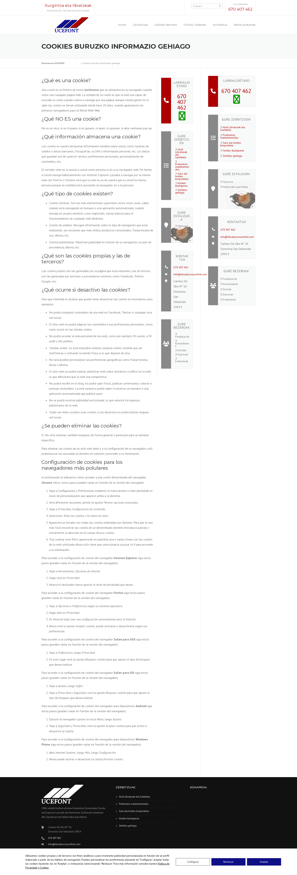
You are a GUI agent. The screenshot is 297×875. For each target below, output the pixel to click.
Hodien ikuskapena (181, 184)
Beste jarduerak (245, 25)
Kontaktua (220, 25)
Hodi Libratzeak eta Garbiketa (181, 153)
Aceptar (264, 861)
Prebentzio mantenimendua (182, 166)
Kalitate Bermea (166, 25)
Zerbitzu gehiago (181, 191)
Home (122, 25)
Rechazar (228, 861)
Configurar (193, 861)
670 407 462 (240, 9)
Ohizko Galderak (195, 25)
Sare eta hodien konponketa (181, 176)
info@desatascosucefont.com (190, 274)
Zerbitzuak (140, 25)
